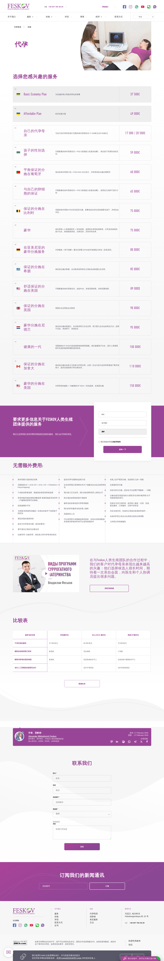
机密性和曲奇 (135, 941)
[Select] (123, 432)
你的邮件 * (56, 797)
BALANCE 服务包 (98, 635)
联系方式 (119, 17)
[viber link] (154, 6)
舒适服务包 (64, 635)
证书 (57, 925)
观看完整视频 (109, 588)
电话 (54, 785)
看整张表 (82, 684)
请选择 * (55, 809)
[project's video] (46, 573)
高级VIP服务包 (133, 635)
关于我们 (12, 17)
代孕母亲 (94, 914)
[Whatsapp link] (26, 925)
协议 (131, 945)
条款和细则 (116, 442)
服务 (29, 17)
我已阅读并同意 (110, 442)
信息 (54, 824)
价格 (48, 17)
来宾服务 (94, 919)
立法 (92, 922)
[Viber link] (42, 925)
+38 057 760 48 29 (54, 7)
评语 (67, 17)
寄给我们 (105, 6)
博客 (82, 17)
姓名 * (55, 773)
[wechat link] (148, 6)
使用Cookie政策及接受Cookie (69, 958)
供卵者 (93, 917)
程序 (98, 17)
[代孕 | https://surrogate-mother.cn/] (19, 7)
